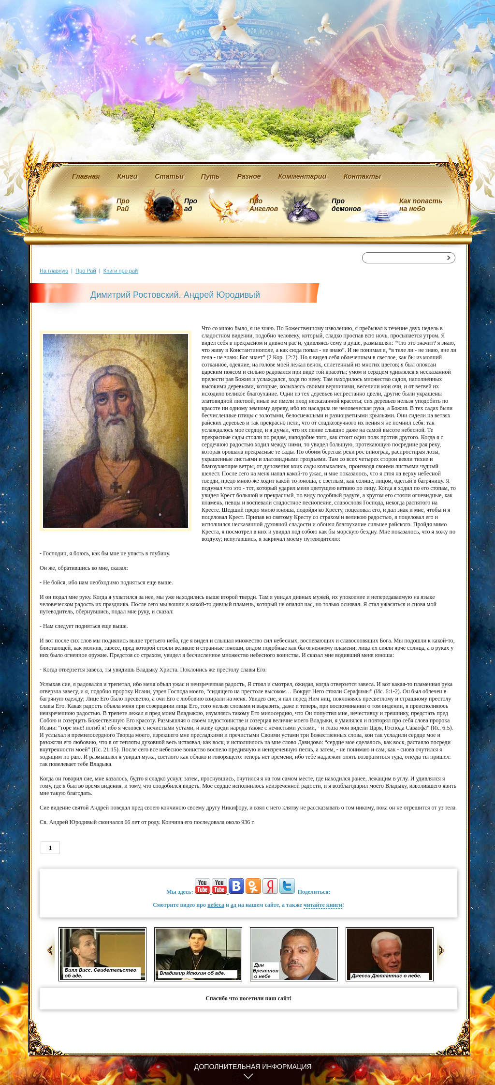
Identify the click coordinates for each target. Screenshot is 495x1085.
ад (233, 905)
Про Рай (123, 205)
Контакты (362, 176)
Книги (127, 176)
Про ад (190, 205)
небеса (215, 905)
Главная (86, 176)
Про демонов (346, 205)
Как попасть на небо (420, 205)
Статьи (169, 176)
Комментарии (302, 176)
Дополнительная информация (253, 1066)
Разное (249, 176)
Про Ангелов (263, 205)
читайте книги (323, 905)
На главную (54, 271)
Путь (210, 176)
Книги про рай (120, 271)
